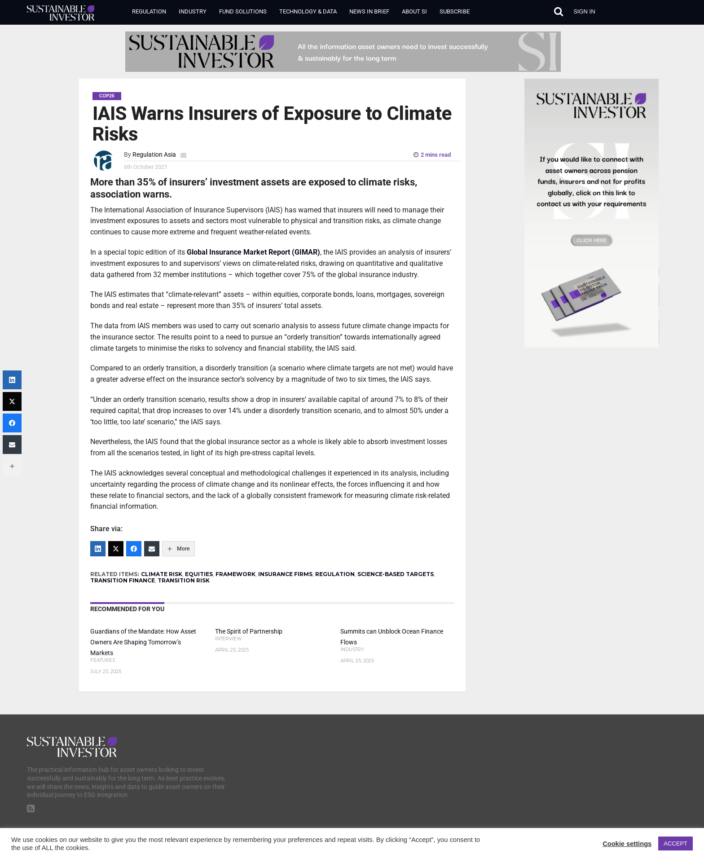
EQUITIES (199, 574)
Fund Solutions (243, 11)
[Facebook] (133, 548)
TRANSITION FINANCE (122, 580)
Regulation (149, 11)
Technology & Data (308, 11)
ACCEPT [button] (675, 843)
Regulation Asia (154, 155)
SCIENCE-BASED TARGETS (395, 574)
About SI (414, 11)
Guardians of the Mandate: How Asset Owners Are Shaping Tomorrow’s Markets (143, 642)
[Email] (151, 548)
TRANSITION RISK (184, 580)
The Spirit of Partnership (248, 631)
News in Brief (369, 11)
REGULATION (335, 574)
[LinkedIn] (98, 548)
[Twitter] (115, 548)
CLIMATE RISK (161, 574)
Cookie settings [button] (627, 843)
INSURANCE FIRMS (285, 574)
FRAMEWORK (235, 574)
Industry (193, 11)
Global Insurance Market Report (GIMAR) (253, 252)
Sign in (584, 11)
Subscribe (455, 11)
